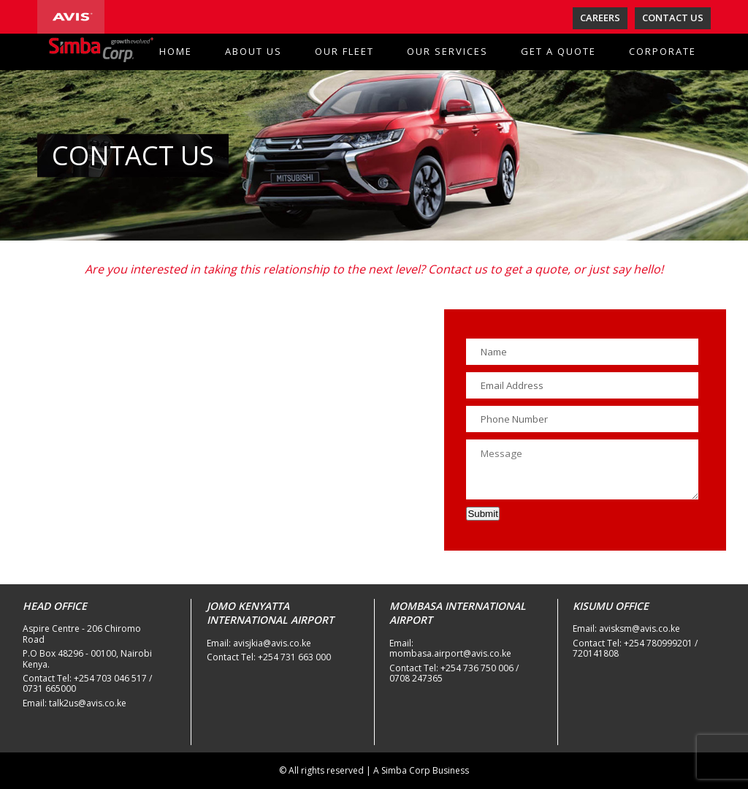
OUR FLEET (344, 51)
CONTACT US (672, 17)
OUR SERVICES (447, 51)
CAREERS (600, 17)
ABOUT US (253, 51)
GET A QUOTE (558, 51)
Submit (482, 513)
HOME (175, 51)
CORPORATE (662, 51)
